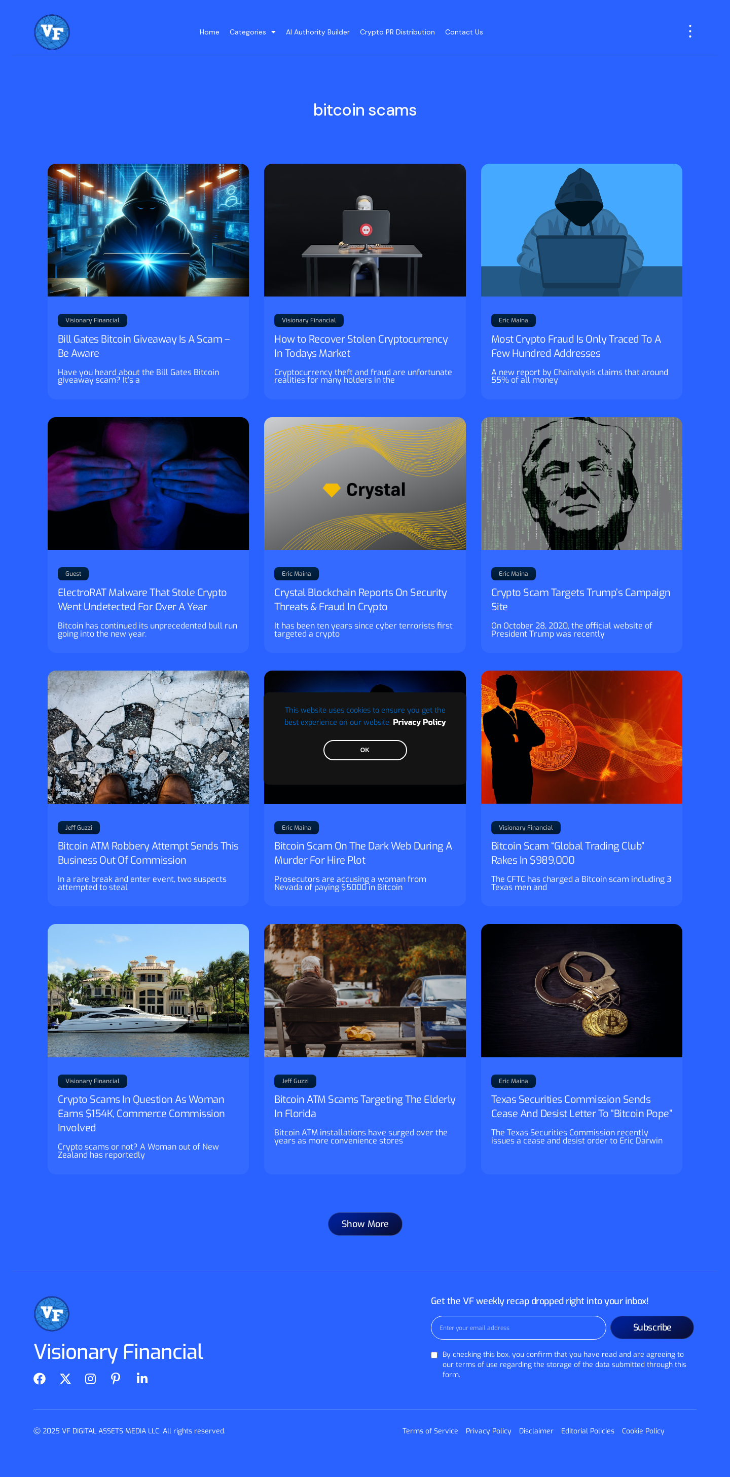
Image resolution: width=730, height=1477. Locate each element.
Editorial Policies (587, 1431)
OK (365, 750)
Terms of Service (430, 1431)
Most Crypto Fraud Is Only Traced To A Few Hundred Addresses (576, 346)
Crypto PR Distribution (397, 31)
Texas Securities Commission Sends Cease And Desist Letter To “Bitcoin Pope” (581, 1107)
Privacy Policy (419, 722)
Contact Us (464, 31)
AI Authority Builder (318, 31)
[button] (365, 1224)
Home (210, 31)
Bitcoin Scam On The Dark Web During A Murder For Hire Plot (363, 853)
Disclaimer (536, 1431)
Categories (253, 32)
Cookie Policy (643, 1431)
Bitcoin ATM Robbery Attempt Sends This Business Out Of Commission (148, 853)
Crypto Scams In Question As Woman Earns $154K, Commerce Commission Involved (141, 1114)
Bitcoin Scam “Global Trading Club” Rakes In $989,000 (567, 853)
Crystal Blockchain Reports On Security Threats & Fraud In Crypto (360, 600)
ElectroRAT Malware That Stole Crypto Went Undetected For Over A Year (142, 600)
